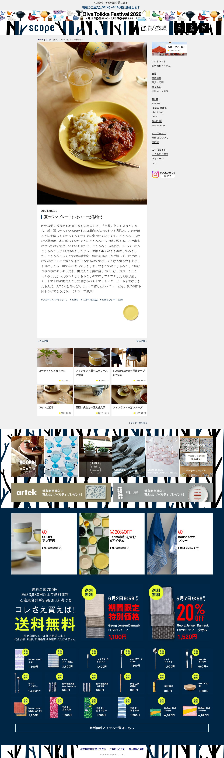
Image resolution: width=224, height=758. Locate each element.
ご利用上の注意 (117, 749)
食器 (154, 73)
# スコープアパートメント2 (54, 300)
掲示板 (155, 142)
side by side (158, 125)
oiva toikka (157, 112)
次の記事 (44, 341)
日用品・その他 (160, 91)
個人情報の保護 (136, 749)
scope (155, 99)
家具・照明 (158, 82)
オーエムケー (159, 133)
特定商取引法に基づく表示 (93, 749)
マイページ (158, 158)
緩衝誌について (160, 137)
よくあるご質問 (160, 154)
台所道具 (156, 78)
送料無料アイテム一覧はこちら (112, 728)
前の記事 (140, 341)
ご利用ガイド (159, 149)
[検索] (154, 163)
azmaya (156, 103)
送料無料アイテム (161, 65)
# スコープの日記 (89, 300)
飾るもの (156, 86)
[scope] (40, 28)
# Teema (74, 300)
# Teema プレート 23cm (111, 300)
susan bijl (157, 121)
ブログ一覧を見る (139, 423)
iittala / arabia (159, 107)
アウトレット (159, 61)
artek (154, 116)
